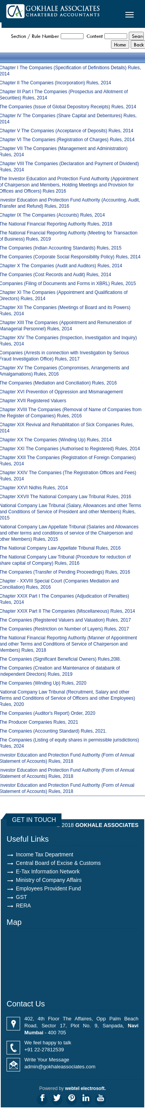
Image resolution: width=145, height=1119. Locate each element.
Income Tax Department (44, 854)
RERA (23, 905)
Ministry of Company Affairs (49, 880)
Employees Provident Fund (48, 888)
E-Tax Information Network (48, 871)
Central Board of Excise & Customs (58, 863)
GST (21, 897)
